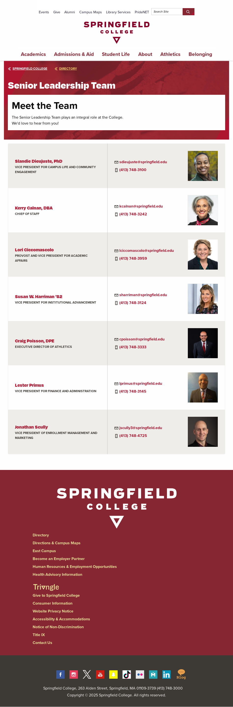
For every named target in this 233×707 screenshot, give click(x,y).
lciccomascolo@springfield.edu (146, 250)
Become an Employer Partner (59, 559)
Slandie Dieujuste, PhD (38, 161)
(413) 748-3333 (132, 347)
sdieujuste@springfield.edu (143, 162)
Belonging (200, 54)
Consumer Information (52, 603)
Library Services (118, 12)
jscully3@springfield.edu (140, 428)
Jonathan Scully (31, 427)
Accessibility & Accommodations (61, 619)
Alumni (69, 12)
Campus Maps (90, 12)
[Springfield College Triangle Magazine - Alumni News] (46, 583)
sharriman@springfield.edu (143, 295)
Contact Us (42, 642)
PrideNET (142, 12)
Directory (41, 535)
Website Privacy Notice (53, 611)
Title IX (39, 635)
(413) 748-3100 (132, 170)
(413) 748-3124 (132, 302)
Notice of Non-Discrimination (58, 627)
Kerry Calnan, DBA (34, 207)
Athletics (170, 54)
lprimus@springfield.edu (140, 383)
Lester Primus (29, 385)
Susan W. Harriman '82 (38, 296)
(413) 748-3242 (133, 214)
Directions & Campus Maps (57, 543)
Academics (33, 54)
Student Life (116, 54)
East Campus (44, 551)
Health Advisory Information (57, 574)
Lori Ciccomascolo (34, 249)
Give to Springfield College (56, 595)
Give (56, 12)
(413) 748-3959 (133, 258)
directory (66, 68)
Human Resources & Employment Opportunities (75, 566)
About (145, 54)
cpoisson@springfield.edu (141, 339)
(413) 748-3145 (132, 391)
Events (44, 12)
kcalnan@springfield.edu (141, 206)
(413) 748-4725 (133, 435)
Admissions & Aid (74, 54)
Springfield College (27, 68)
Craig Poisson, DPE (34, 340)
